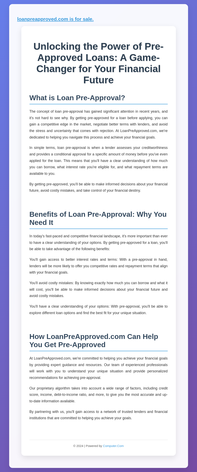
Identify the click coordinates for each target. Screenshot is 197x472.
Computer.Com (113, 446)
